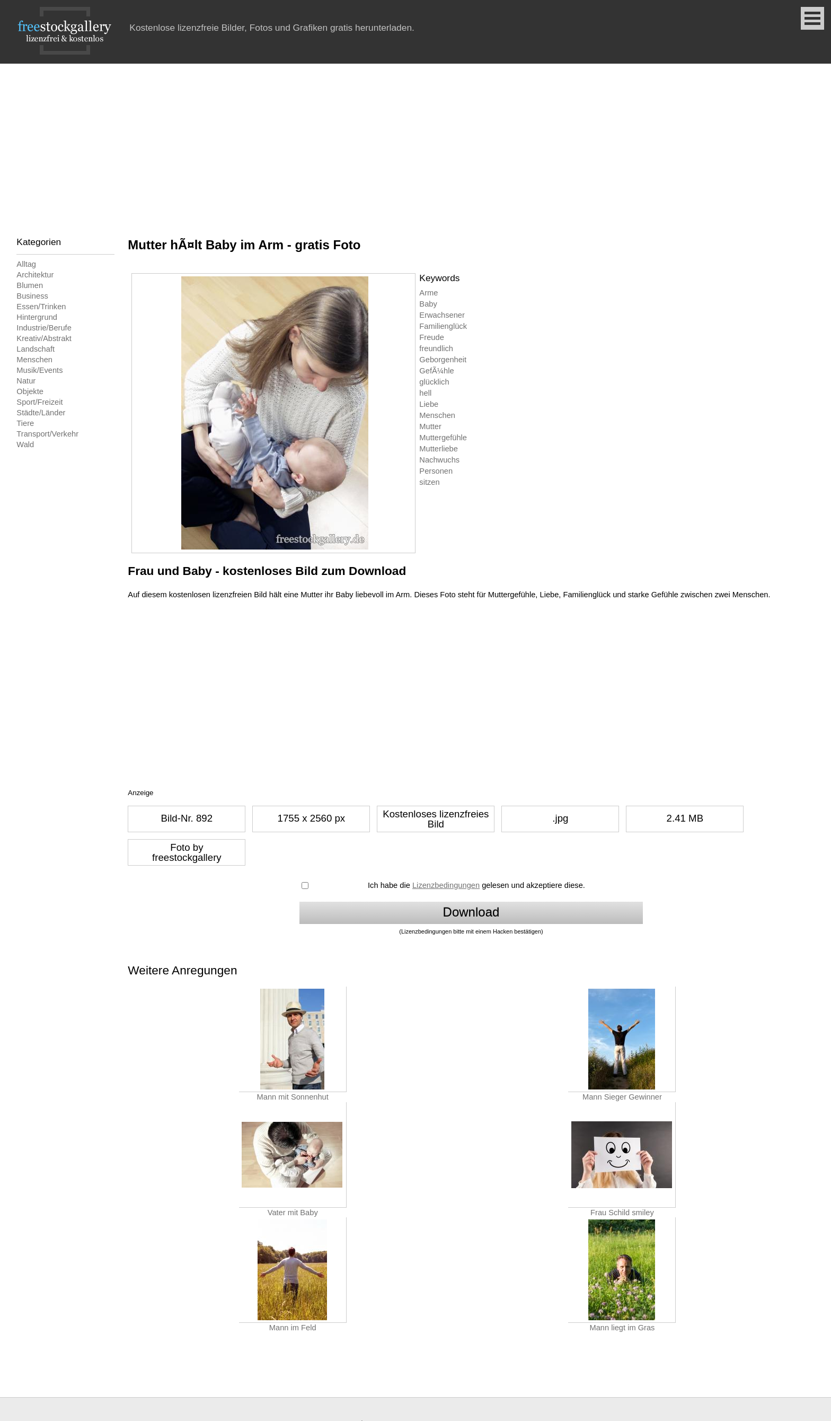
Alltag (26, 264)
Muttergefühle (443, 437)
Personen (436, 471)
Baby (428, 304)
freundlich (436, 348)
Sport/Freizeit (39, 402)
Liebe (428, 404)
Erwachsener (442, 315)
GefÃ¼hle (436, 371)
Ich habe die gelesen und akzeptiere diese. (476, 885)
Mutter (430, 426)
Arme (428, 293)
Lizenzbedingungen (446, 885)
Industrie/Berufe (43, 328)
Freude (431, 337)
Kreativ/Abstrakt (43, 338)
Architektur (35, 275)
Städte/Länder (40, 412)
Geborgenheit (442, 359)
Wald (25, 444)
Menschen (34, 359)
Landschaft (35, 349)
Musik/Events (39, 370)
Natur (26, 381)
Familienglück (443, 326)
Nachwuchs (439, 460)
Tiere (25, 423)
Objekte (29, 391)
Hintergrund (36, 317)
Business (32, 296)
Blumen (29, 285)
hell (425, 393)
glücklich (434, 382)
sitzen (429, 482)
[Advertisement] (415, 143)
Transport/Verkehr (47, 434)
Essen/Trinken (41, 306)
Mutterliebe (438, 448)
